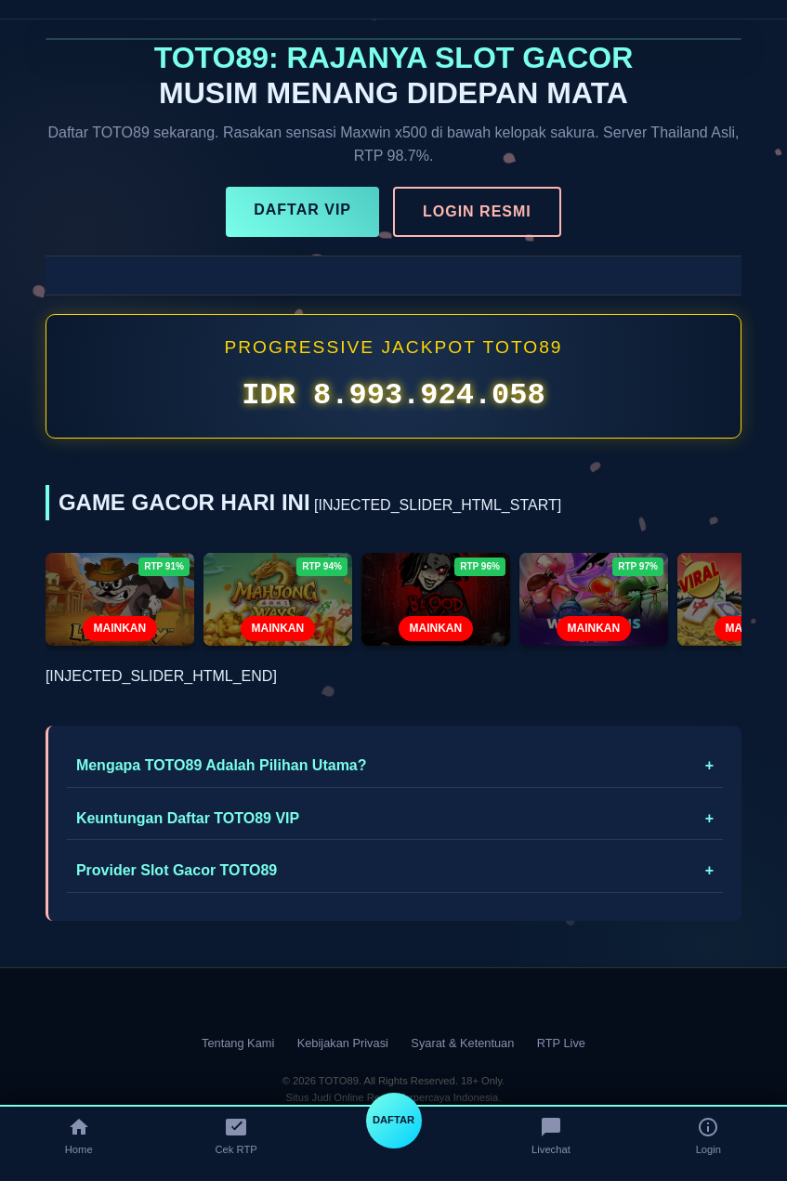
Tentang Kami (238, 1043)
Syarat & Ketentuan (462, 1043)
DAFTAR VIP (302, 209)
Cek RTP (236, 1135)
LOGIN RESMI (477, 211)
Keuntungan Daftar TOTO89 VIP (187, 818)
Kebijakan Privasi (342, 1043)
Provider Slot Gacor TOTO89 (176, 870)
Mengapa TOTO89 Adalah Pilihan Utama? (221, 765)
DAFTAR (393, 1119)
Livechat (551, 1135)
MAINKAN (120, 628)
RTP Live (561, 1043)
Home (79, 1135)
